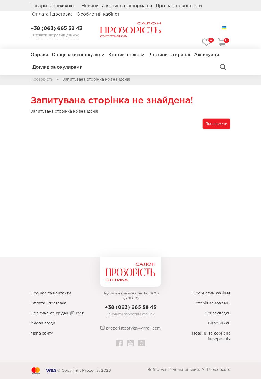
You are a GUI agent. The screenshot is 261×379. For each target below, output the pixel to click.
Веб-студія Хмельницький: (173, 369)
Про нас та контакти (179, 6)
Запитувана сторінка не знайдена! (96, 79)
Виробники (219, 323)
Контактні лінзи (126, 55)
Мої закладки (217, 313)
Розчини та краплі (169, 55)
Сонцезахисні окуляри (78, 55)
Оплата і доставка (52, 14)
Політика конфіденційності (58, 313)
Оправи (39, 55)
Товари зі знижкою (52, 6)
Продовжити (216, 123)
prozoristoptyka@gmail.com (130, 328)
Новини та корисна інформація (117, 6)
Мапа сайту (42, 333)
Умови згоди (43, 323)
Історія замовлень (212, 303)
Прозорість (42, 79)
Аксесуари (206, 55)
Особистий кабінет (211, 293)
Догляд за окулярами (57, 67)
